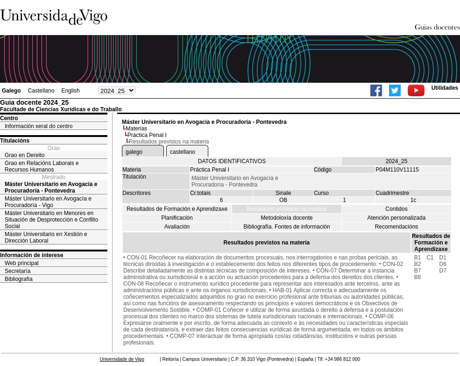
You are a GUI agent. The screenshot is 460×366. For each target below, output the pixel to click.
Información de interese (31, 255)
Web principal (21, 263)
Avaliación (177, 226)
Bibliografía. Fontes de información (286, 226)
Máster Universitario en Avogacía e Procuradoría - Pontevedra (51, 187)
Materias (136, 128)
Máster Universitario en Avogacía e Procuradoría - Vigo (48, 201)
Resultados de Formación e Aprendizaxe (177, 209)
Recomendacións (396, 226)
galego (134, 152)
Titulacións (14, 140)
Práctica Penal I (147, 135)
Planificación (176, 218)
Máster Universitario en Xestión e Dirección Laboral (46, 237)
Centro (9, 118)
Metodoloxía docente (286, 218)
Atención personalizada (397, 218)
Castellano (41, 90)
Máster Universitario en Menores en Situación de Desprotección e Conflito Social (51, 220)
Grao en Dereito (24, 155)
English (70, 90)
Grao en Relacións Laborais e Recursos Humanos (42, 166)
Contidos (396, 209)
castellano (182, 152)
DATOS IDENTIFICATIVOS (232, 161)
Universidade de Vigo (122, 359)
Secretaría (17, 271)
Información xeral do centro (38, 126)
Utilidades (445, 88)
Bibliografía (19, 279)
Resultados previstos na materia (286, 209)
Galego (11, 90)
